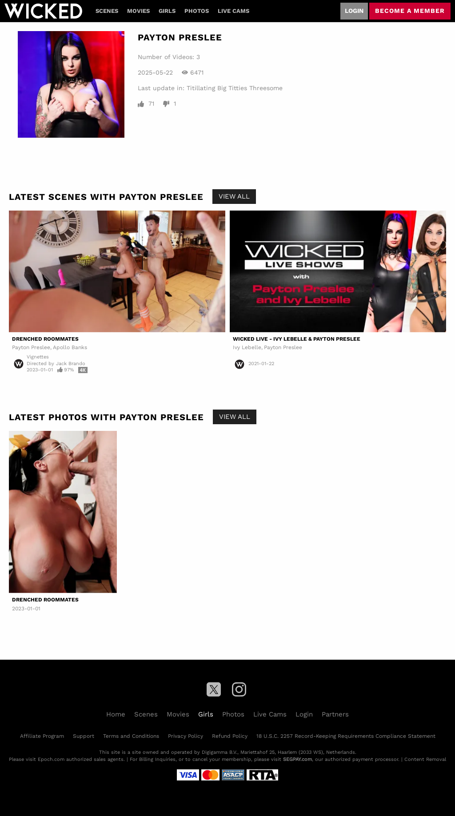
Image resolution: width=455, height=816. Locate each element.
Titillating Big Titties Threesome (235, 88)
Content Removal (425, 759)
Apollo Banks (70, 347)
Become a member (410, 10)
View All (234, 196)
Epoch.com (51, 759)
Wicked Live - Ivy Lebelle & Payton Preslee (296, 339)
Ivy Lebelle (247, 347)
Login (354, 10)
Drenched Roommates (45, 339)
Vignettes (38, 357)
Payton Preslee (31, 347)
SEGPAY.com (297, 759)
